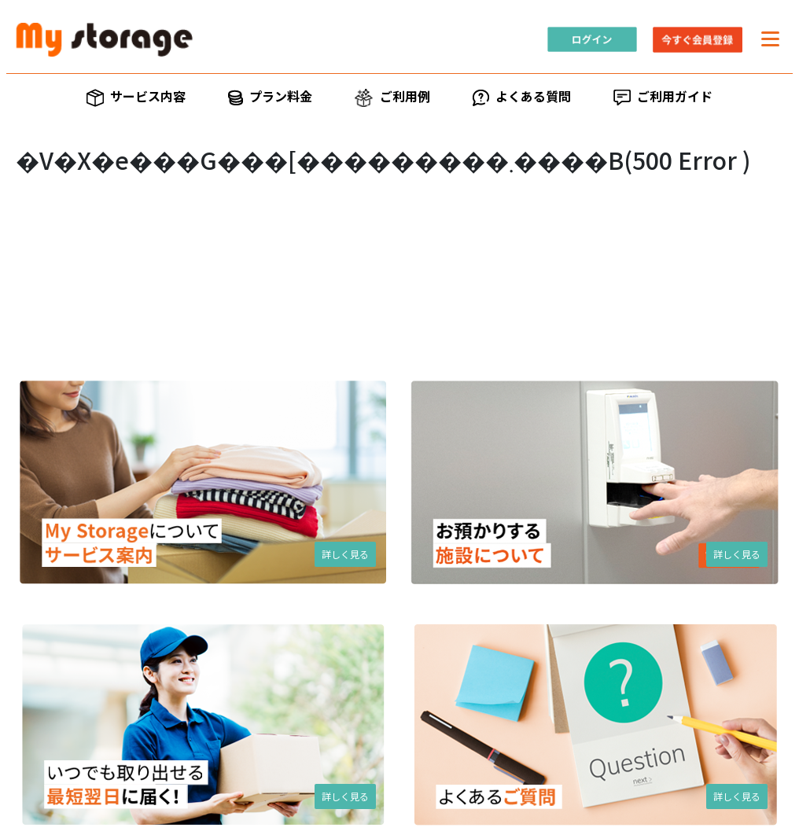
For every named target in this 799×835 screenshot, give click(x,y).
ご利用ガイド (662, 96)
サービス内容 (136, 96)
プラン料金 (270, 96)
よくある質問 (522, 96)
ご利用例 (392, 97)
